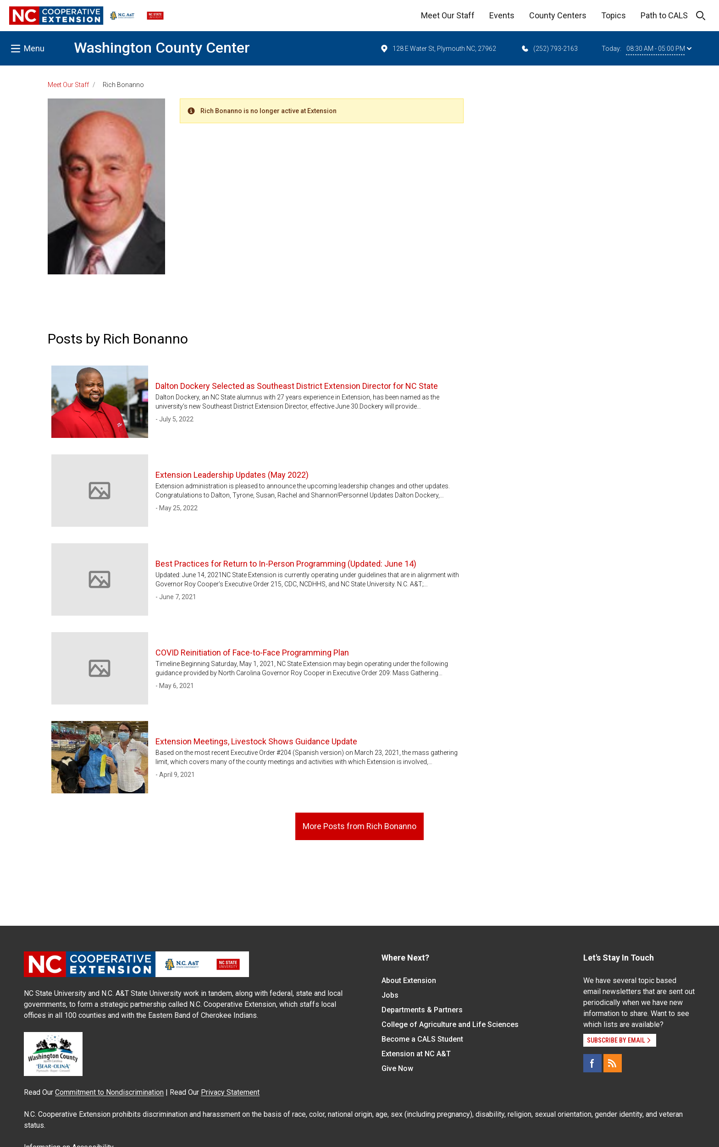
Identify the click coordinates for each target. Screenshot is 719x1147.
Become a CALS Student (422, 1039)
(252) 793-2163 (549, 48)
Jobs (390, 995)
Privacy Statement (230, 1092)
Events (501, 15)
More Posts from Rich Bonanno (359, 826)
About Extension (409, 980)
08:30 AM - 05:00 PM (658, 48)
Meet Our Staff (448, 15)
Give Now (397, 1068)
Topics (613, 15)
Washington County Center (162, 47)
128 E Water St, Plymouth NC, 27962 (438, 48)
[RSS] (612, 1063)
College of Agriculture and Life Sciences (450, 1024)
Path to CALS (664, 15)
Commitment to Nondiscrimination (109, 1092)
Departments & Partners (422, 1009)
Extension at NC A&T (416, 1053)
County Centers (557, 15)
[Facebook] (592, 1063)
